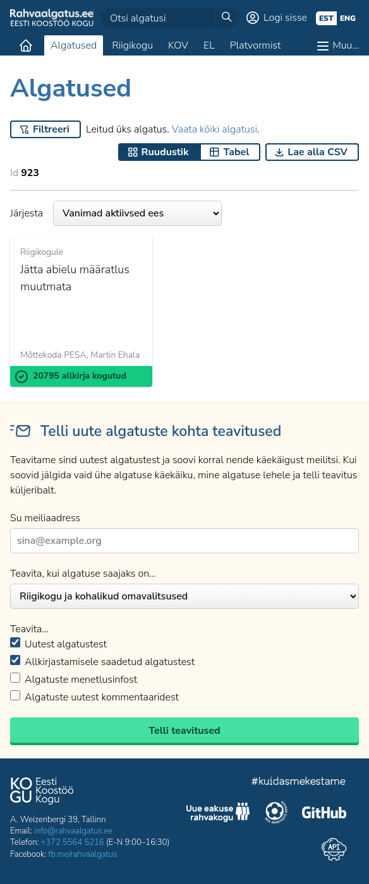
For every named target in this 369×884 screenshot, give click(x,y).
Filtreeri (51, 129)
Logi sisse (285, 18)
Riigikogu (132, 45)
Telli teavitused (184, 731)
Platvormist (255, 45)
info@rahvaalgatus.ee (73, 831)
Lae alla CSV (317, 152)
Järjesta (116, 213)
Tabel (236, 152)
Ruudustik (165, 152)
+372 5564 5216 (72, 842)
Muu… (345, 45)
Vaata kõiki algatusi (214, 129)
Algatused (74, 45)
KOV (178, 45)
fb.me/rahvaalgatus (82, 854)
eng (348, 18)
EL (209, 45)
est (326, 18)
